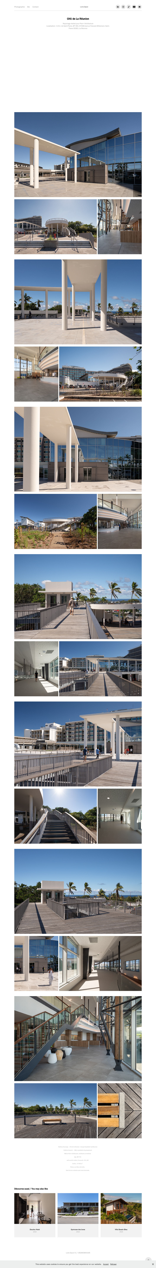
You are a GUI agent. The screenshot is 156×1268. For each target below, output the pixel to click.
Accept (106, 1264)
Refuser (113, 1264)
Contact (35, 7)
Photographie (19, 7)
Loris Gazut (84, 7)
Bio (28, 7)
